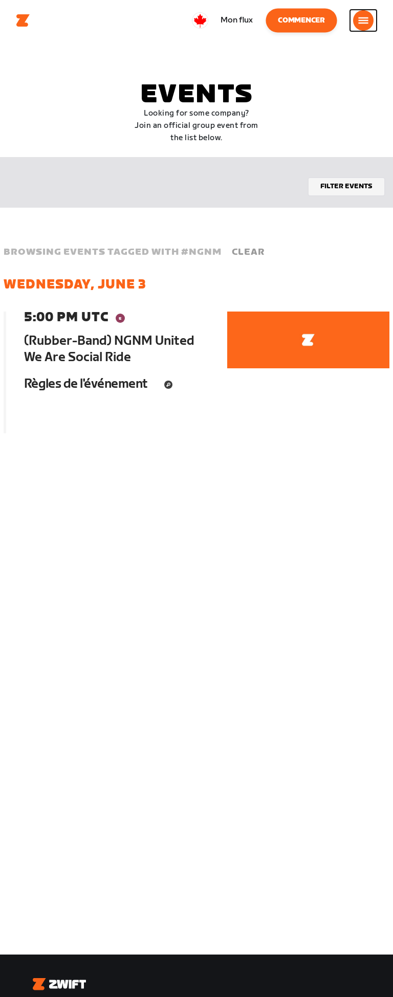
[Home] (23, 20)
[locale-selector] (200, 20)
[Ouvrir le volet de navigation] (363, 20)
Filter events (346, 186)
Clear (248, 252)
